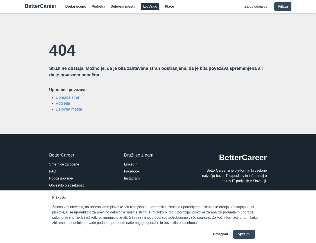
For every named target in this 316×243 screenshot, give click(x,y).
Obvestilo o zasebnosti (66, 185)
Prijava (283, 6)
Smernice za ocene (64, 164)
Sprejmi (244, 234)
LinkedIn (130, 164)
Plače (169, 6)
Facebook (131, 171)
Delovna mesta (123, 6)
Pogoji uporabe (61, 178)
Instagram (132, 178)
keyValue (150, 6)
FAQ (52, 171)
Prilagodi (220, 234)
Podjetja (98, 6)
